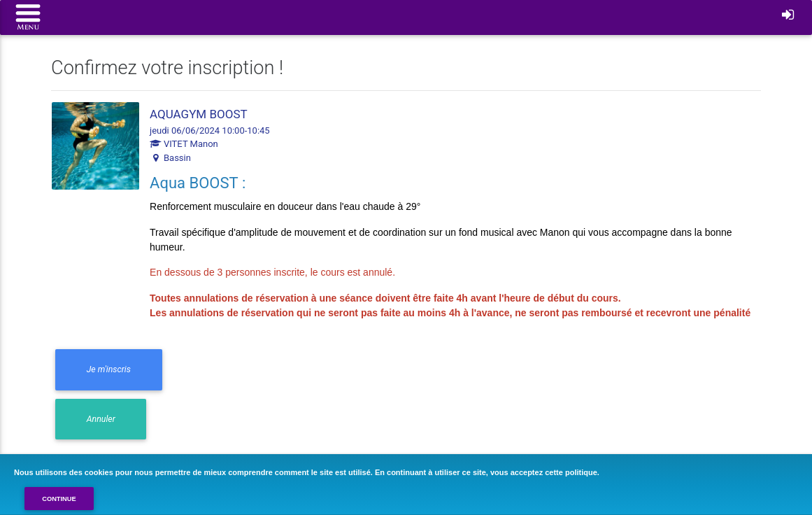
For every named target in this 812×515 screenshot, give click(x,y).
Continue (59, 498)
